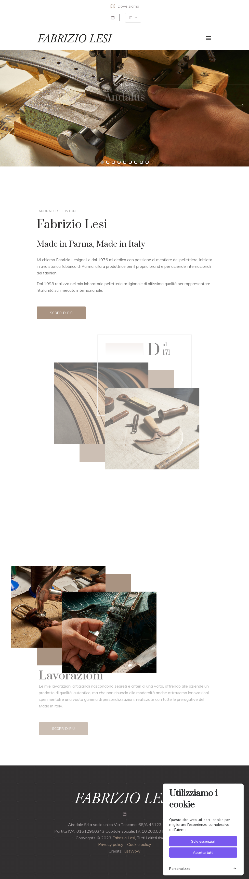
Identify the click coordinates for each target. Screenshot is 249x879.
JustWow (131, 851)
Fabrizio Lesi (123, 837)
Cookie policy (139, 844)
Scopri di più (61, 313)
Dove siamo (124, 6)
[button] (133, 17)
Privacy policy (110, 844)
